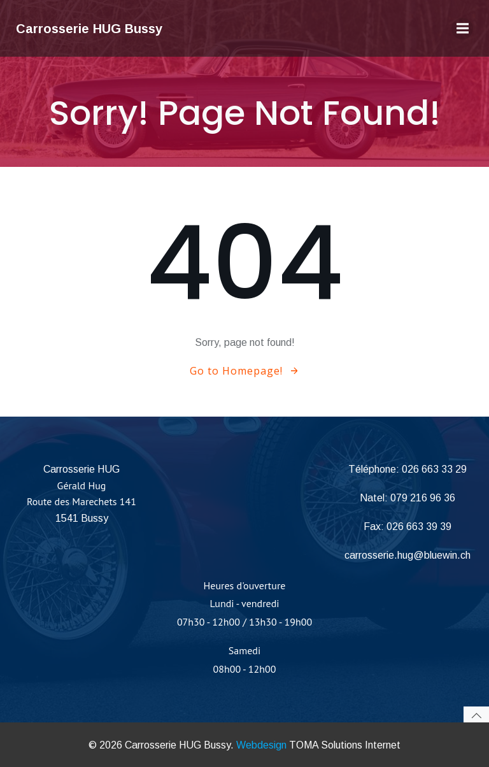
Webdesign (261, 744)
